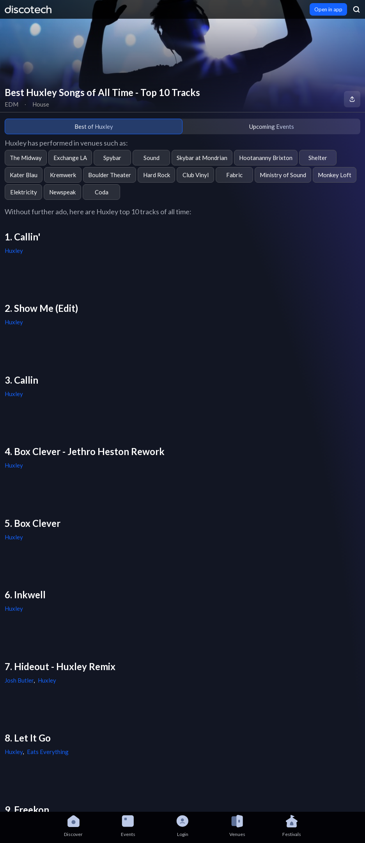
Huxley (14, 250)
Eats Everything (48, 751)
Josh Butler (19, 680)
